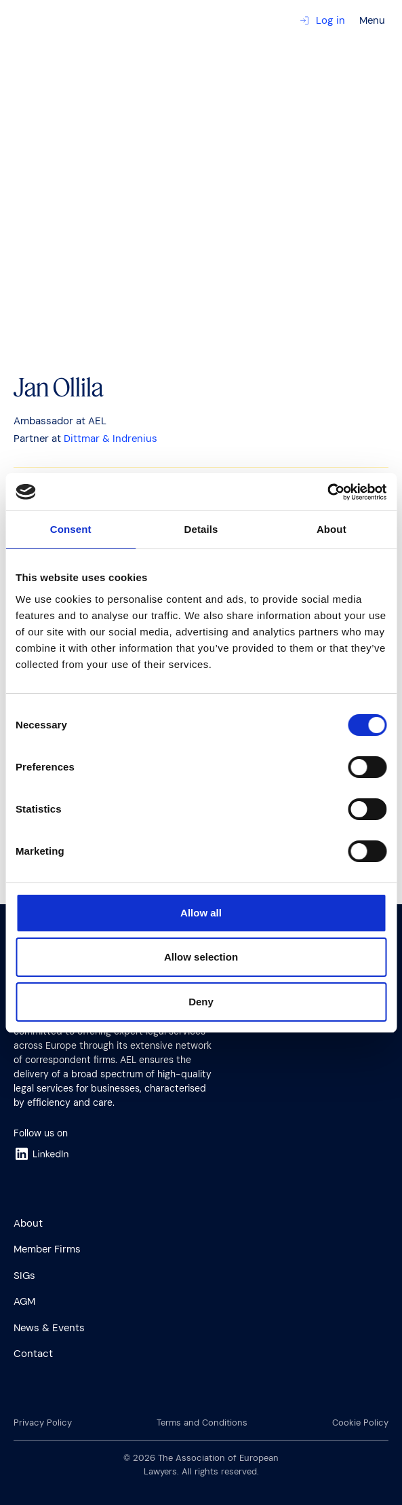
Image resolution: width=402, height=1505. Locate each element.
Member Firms (47, 1249)
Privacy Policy (43, 1422)
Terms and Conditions (202, 1422)
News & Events (49, 1328)
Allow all (201, 912)
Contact (33, 1353)
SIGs (24, 1275)
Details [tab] (201, 529)
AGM (24, 1301)
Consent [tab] (71, 529)
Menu (372, 20)
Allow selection (201, 957)
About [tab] (331, 529)
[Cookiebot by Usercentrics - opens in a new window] (327, 492)
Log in (322, 20)
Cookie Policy (360, 1422)
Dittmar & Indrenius (110, 438)
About (28, 1223)
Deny (201, 1001)
